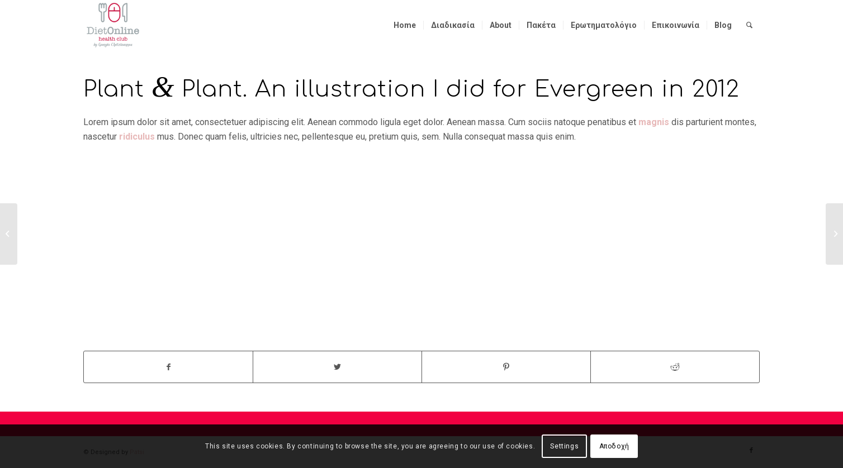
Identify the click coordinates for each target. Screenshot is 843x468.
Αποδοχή (614, 446)
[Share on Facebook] (168, 367)
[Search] (749, 25)
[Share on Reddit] (675, 367)
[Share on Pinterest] (506, 367)
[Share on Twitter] (337, 367)
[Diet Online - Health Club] (113, 25)
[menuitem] (404, 25)
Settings (564, 446)
